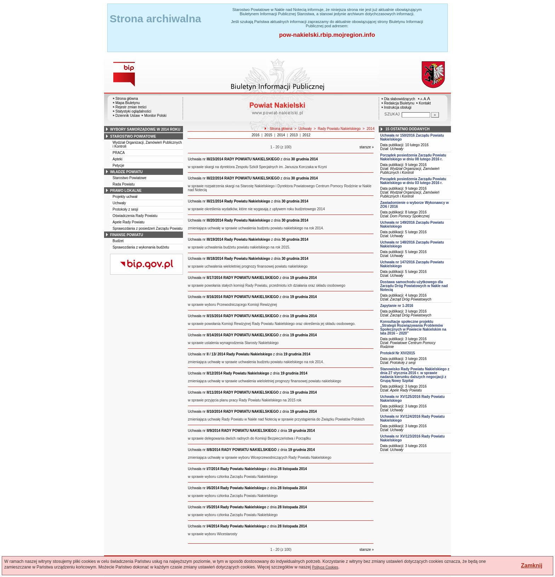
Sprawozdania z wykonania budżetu (141, 247)
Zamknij (531, 565)
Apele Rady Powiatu (128, 222)
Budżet (118, 241)
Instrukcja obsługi (397, 107)
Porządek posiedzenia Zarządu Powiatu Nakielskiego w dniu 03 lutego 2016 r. (413, 181)
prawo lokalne (126, 191)
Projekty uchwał (125, 197)
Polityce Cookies (325, 567)
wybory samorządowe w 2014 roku (145, 129)
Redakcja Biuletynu (399, 103)
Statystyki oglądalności (133, 111)
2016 (255, 135)
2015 (268, 135)
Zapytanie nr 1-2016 (396, 306)
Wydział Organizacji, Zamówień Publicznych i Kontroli (409, 171)
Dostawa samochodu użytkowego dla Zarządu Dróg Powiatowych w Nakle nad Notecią (414, 286)
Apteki (117, 159)
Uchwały (119, 203)
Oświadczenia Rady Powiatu (135, 216)
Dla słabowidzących (399, 99)
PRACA (119, 153)
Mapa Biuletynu (127, 103)
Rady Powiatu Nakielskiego (339, 129)
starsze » (367, 147)
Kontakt (425, 103)
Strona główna (126, 99)
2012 (306, 135)
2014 (370, 129)
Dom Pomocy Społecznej (410, 216)
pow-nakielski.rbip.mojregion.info (327, 35)
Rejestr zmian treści (131, 107)
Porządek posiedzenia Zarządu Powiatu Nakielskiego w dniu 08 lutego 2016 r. (413, 157)
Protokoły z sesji (125, 209)
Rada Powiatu (124, 184)
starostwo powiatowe (133, 136)
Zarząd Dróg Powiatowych (410, 299)
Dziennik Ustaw (127, 116)
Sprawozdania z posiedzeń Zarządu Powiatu (147, 228)
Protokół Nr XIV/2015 (397, 353)
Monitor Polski (155, 116)
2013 (294, 135)
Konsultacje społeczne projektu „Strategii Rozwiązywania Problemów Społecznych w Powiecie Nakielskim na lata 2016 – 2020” (413, 327)
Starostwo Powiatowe (130, 178)
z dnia (253, 159)
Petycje (118, 165)
